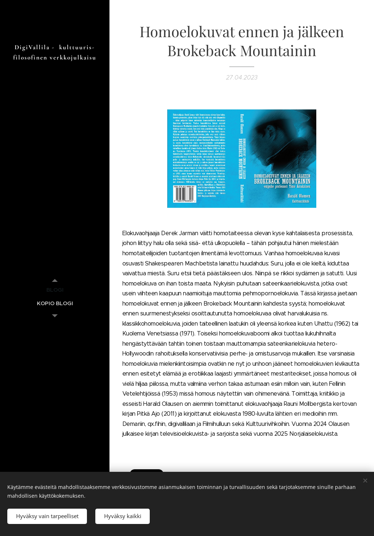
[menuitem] (54, 290)
